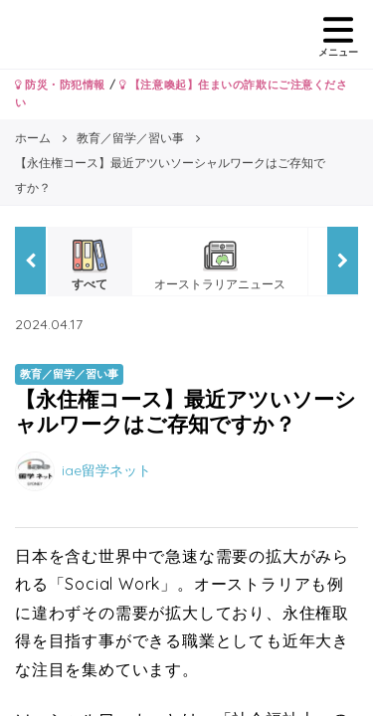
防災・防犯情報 (60, 84)
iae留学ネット (106, 470)
